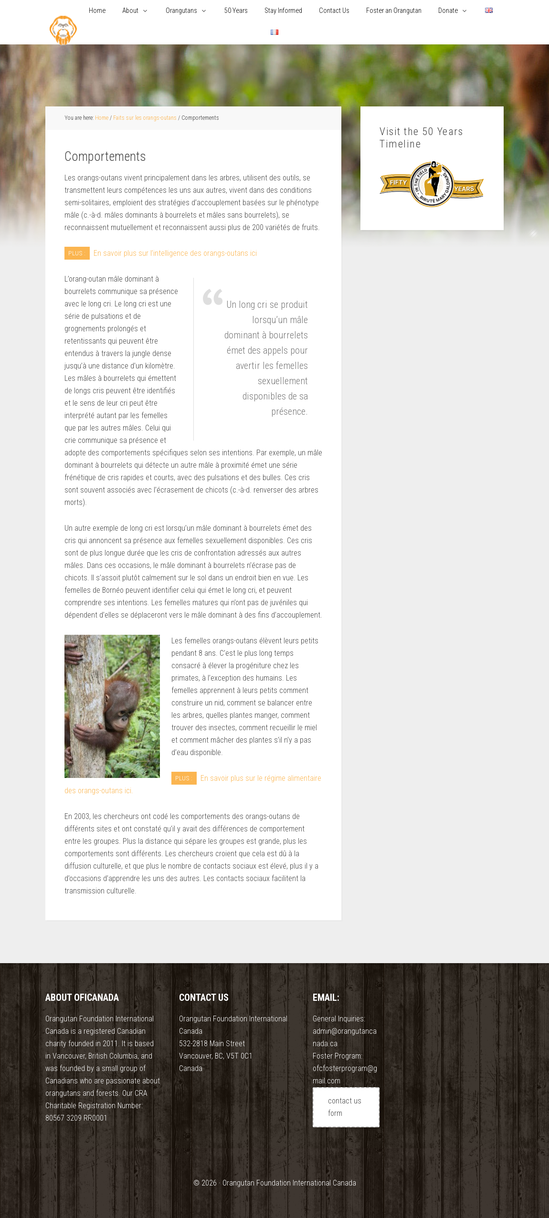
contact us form (344, 1107)
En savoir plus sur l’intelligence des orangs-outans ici (175, 253)
